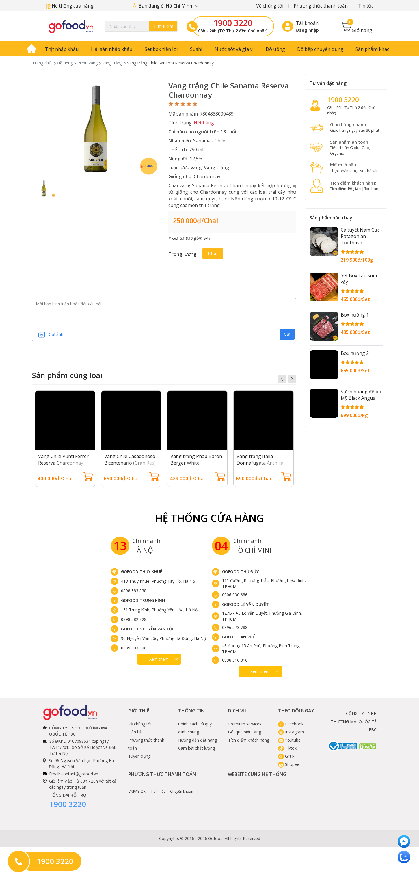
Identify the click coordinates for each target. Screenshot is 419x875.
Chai (212, 253)
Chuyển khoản (181, 787)
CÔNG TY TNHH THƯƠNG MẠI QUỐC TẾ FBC (354, 721)
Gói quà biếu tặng (244, 732)
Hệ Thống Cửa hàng (209, 518)
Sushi (196, 49)
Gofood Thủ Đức (240, 571)
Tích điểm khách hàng (248, 740)
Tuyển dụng (139, 756)
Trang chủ (41, 63)
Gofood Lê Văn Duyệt (245, 604)
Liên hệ (135, 732)
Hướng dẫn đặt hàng (197, 740)
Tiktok (287, 748)
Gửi (287, 334)
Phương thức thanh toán (321, 6)
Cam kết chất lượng (196, 748)
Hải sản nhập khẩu (112, 49)
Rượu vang (87, 63)
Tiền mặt (158, 787)
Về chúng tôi (269, 6)
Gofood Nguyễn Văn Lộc (148, 629)
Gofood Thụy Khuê (141, 571)
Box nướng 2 (355, 353)
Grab (286, 756)
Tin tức (365, 6)
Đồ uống (275, 49)
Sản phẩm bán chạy (331, 218)
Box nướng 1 (355, 315)
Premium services (244, 724)
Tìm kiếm (163, 26)
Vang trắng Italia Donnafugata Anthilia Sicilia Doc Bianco (259, 463)
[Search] (141, 26)
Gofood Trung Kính (143, 600)
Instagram (291, 732)
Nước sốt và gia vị (234, 49)
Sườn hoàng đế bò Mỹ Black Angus (361, 394)
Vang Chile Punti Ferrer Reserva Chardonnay (63, 459)
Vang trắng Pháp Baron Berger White (196, 459)
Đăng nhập (307, 30)
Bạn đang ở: (166, 6)
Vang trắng (112, 63)
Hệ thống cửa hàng (70, 6)
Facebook (290, 724)
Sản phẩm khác (372, 49)
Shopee (288, 764)
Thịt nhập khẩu (62, 49)
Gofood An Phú (239, 637)
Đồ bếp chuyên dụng (320, 49)
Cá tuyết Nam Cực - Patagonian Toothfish (361, 236)
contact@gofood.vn (79, 774)
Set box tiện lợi (161, 49)
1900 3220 (232, 23)
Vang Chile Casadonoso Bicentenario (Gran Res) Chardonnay (130, 463)
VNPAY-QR (137, 787)
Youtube (289, 740)
